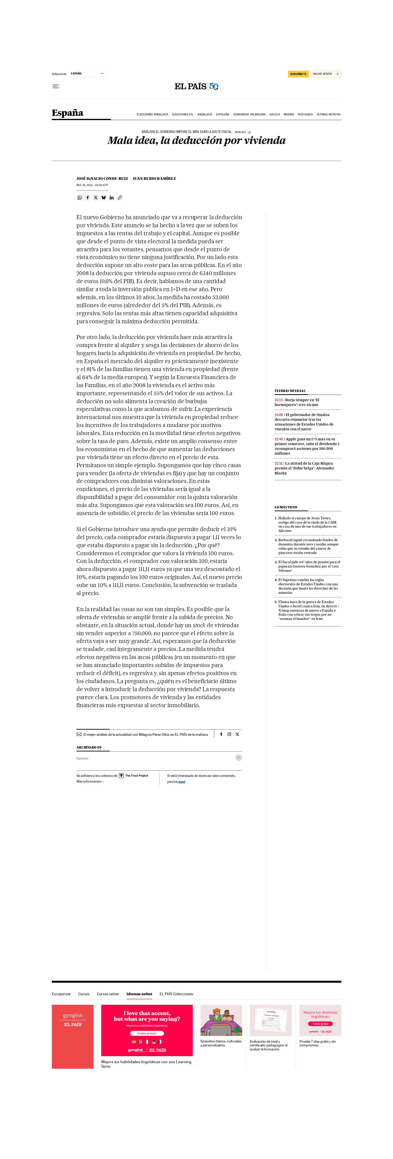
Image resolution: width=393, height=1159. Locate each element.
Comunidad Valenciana (249, 114)
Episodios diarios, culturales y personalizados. (221, 1043)
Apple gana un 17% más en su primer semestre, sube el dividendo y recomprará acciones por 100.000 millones (307, 446)
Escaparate (61, 994)
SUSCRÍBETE (298, 74)
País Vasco (305, 114)
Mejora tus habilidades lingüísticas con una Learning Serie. (146, 1064)
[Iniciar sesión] (326, 74)
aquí (181, 781)
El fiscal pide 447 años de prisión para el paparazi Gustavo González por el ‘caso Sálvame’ (309, 566)
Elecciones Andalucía (152, 114)
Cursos (83, 994)
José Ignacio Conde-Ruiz (102, 178)
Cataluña (222, 114)
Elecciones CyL (182, 114)
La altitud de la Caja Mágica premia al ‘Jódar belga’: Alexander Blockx (304, 468)
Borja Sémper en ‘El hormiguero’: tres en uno (297, 402)
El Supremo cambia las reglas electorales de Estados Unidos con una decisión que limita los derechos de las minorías (308, 586)
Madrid (289, 114)
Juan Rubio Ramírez (154, 178)
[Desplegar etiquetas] (238, 757)
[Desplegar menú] (56, 86)
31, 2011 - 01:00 (92, 185)
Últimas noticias (329, 114)
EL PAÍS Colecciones (176, 994)
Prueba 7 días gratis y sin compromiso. (318, 1043)
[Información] (249, 132)
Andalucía (205, 114)
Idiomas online (139, 994)
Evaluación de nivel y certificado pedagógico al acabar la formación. (268, 1045)
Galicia (275, 114)
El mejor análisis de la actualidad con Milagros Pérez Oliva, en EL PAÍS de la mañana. (146, 734)
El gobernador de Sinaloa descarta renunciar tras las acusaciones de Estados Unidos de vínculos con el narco (304, 421)
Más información (90, 781)
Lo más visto (286, 507)
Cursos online (108, 994)
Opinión (82, 758)
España (67, 113)
